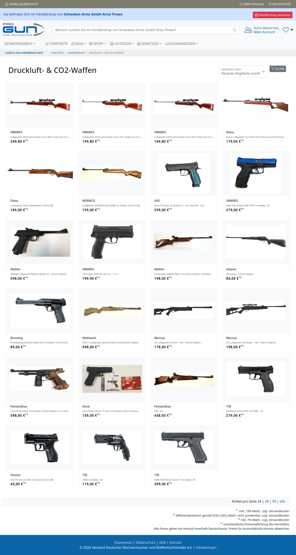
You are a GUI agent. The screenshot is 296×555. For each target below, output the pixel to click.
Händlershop (76, 52)
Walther (15, 269)
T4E (228, 406)
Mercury (159, 338)
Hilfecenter (279, 4)
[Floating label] (243, 72)
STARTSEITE (56, 43)
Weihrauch (89, 338)
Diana (230, 132)
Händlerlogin (206, 547)
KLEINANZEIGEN (180, 43)
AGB (162, 542)
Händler (21, 4)
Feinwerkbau (18, 406)
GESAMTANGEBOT (18, 43)
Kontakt (175, 542)
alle (282, 501)
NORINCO (88, 200)
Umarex (231, 269)
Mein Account (267, 30)
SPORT (96, 43)
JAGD (77, 43)
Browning (16, 338)
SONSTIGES (148, 43)
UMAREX (16, 132)
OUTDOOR (120, 43)
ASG (157, 200)
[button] (288, 30)
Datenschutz (146, 542)
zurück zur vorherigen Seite (23, 52)
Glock (86, 406)
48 (267, 501)
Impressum (123, 542)
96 (274, 501)
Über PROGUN (252, 4)
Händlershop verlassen (273, 15)
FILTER (277, 69)
